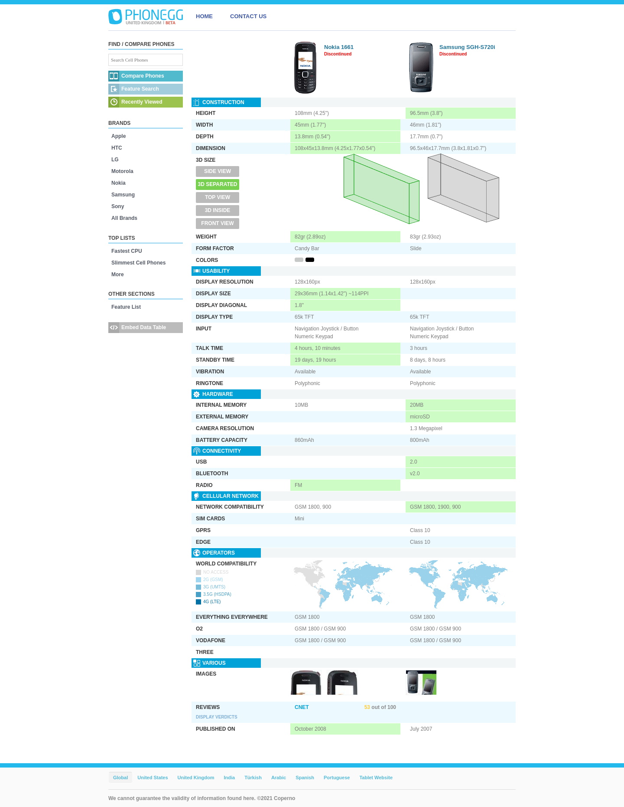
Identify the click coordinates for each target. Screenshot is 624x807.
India (229, 777)
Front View (217, 223)
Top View (217, 197)
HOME (204, 16)
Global (120, 777)
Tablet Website (376, 777)
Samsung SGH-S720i (467, 47)
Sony (117, 206)
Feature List (126, 307)
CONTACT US (248, 16)
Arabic (278, 777)
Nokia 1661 (339, 47)
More (117, 274)
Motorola (122, 171)
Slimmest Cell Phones (138, 263)
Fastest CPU (126, 251)
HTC (116, 148)
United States (152, 777)
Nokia (118, 183)
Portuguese (337, 777)
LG (115, 160)
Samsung (123, 195)
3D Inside (218, 210)
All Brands (124, 218)
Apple (118, 136)
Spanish (305, 777)
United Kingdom (196, 777)
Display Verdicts (216, 717)
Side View (217, 171)
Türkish (253, 777)
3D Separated (217, 184)
